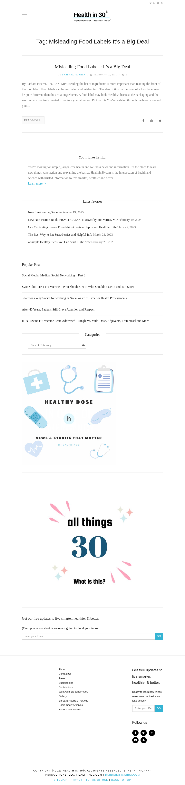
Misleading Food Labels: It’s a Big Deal (92, 66)
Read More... (33, 120)
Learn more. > (37, 183)
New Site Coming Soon (43, 212)
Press (62, 678)
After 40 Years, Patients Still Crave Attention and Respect (58, 309)
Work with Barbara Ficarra (73, 691)
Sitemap (60, 780)
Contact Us (65, 673)
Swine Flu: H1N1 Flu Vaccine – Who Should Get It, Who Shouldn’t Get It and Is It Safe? (78, 286)
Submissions (66, 682)
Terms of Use (97, 780)
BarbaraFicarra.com (122, 774)
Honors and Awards (70, 709)
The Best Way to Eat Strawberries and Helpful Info (60, 234)
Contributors (66, 687)
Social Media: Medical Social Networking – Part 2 (53, 275)
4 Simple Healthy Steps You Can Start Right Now (59, 242)
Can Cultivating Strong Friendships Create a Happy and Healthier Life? (73, 227)
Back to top (121, 780)
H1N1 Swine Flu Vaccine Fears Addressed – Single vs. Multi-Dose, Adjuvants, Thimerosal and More (85, 320)
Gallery (63, 696)
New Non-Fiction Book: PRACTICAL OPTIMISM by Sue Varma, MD (73, 219)
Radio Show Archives (71, 705)
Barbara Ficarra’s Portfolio (73, 700)
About (62, 669)
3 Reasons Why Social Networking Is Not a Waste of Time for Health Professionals (74, 298)
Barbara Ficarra (73, 74)
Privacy (76, 780)
